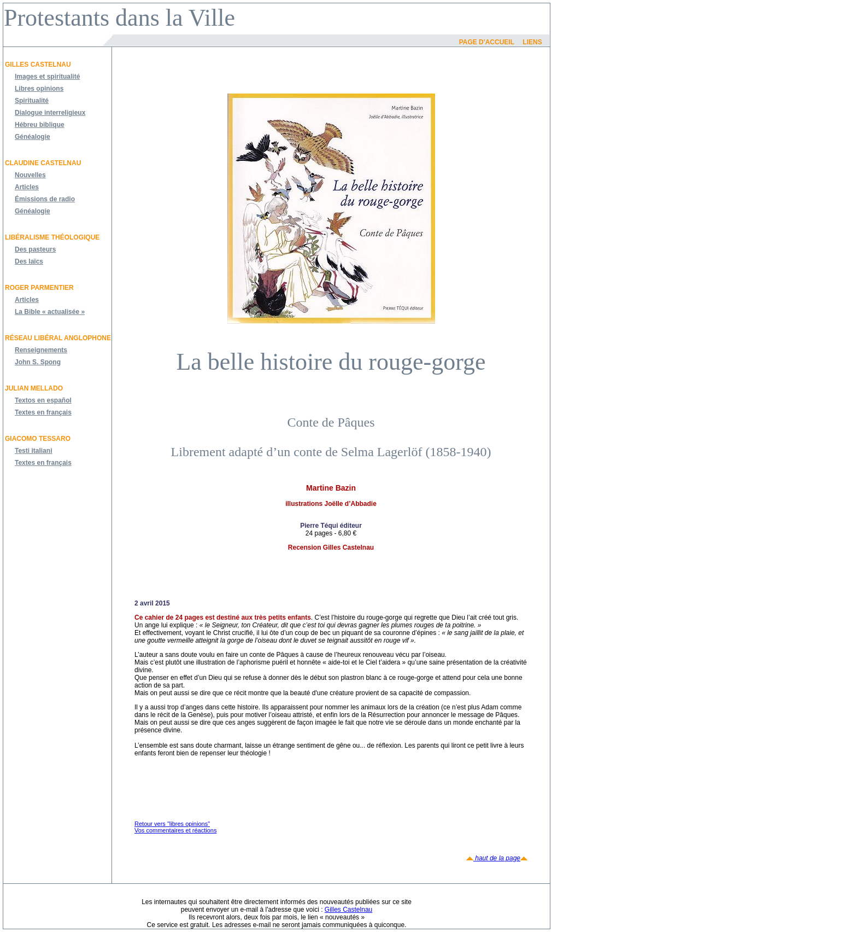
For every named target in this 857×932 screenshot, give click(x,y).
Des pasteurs (35, 249)
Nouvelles (30, 175)
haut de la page (496, 858)
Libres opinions (39, 88)
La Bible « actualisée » (50, 312)
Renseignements (41, 350)
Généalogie (32, 137)
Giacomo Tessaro (38, 438)
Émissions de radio (45, 199)
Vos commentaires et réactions (175, 830)
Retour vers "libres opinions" (172, 823)
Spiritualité (32, 100)
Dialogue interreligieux (50, 112)
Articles (27, 187)
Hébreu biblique (39, 125)
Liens (532, 42)
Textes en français (43, 412)
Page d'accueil (486, 42)
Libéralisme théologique (52, 237)
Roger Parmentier (39, 288)
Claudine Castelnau (43, 163)
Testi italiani (33, 451)
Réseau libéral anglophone (58, 338)
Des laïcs (29, 261)
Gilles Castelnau (38, 64)
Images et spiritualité (47, 76)
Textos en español (43, 400)
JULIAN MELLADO (34, 388)
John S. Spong (38, 362)
